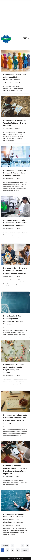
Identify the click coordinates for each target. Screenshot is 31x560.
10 (17, 550)
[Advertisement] (15, 16)
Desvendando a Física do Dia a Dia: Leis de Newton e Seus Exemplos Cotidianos (15, 172)
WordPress (20, 558)
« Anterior (5, 545)
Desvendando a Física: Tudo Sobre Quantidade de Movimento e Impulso (14, 77)
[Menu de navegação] (25, 38)
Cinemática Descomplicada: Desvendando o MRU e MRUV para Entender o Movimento (15, 222)
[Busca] (28, 39)
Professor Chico (9, 82)
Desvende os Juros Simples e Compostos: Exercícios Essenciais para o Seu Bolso (15, 270)
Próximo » (25, 550)
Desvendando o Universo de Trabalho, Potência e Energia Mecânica (14, 123)
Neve (9, 558)
